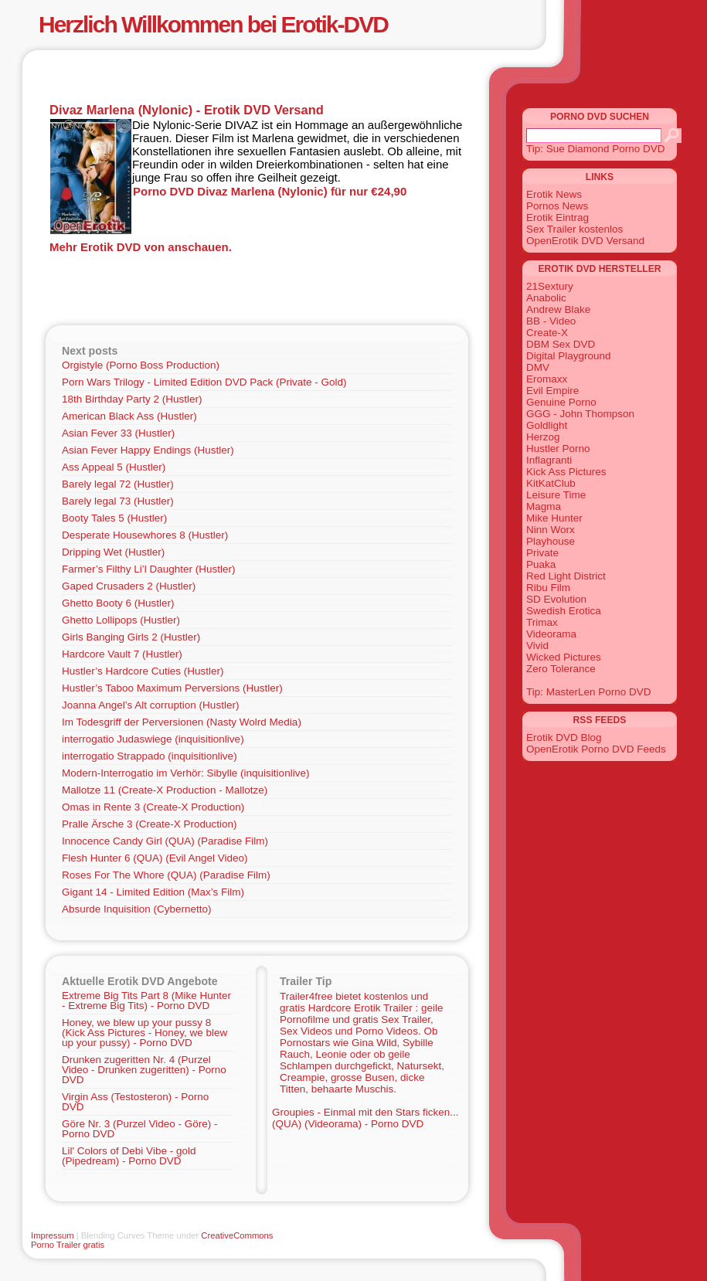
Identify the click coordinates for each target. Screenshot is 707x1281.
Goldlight (546, 425)
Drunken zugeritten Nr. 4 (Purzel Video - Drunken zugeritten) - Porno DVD (144, 1070)
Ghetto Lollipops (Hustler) (121, 620)
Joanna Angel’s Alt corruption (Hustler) (150, 705)
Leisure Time (556, 495)
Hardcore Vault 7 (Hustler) (122, 654)
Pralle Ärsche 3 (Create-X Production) (149, 824)
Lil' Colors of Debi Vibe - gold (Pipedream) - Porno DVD (128, 1156)
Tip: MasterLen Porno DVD (588, 692)
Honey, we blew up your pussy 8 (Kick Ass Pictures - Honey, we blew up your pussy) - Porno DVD (144, 1032)
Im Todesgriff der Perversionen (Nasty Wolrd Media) (181, 722)
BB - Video (551, 321)
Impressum (52, 1235)
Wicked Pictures (563, 657)
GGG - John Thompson (580, 414)
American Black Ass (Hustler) (129, 416)
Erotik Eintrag (557, 217)
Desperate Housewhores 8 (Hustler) (145, 535)
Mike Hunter (554, 518)
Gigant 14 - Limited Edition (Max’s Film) (153, 892)
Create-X (547, 332)
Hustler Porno (558, 448)
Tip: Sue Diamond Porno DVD (595, 149)
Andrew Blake (558, 309)
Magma (543, 506)
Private (542, 553)
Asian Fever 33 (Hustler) (118, 433)
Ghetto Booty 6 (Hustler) (118, 603)
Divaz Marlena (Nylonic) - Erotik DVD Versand (186, 110)
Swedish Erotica (563, 611)
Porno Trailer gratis (67, 1244)
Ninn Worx (550, 529)
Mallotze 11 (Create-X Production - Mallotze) (164, 790)
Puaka (541, 564)
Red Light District (566, 576)
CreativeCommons (237, 1235)
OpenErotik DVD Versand (585, 240)
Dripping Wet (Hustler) (113, 552)
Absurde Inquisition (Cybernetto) (137, 909)
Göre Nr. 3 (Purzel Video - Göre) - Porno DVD (140, 1129)
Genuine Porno (561, 402)
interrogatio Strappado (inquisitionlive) (149, 756)
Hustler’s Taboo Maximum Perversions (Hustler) (172, 688)
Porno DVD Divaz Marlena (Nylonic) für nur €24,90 (269, 191)
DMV (537, 367)
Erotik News (554, 194)
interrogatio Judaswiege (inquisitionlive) (153, 739)
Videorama (551, 634)
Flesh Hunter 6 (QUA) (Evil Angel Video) (155, 858)
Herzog (543, 437)
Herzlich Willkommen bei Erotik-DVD (213, 24)
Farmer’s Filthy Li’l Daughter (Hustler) (149, 569)
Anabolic (546, 298)
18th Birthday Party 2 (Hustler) (132, 399)
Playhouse (550, 541)
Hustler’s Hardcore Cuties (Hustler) (143, 671)
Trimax (542, 622)
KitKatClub (551, 483)
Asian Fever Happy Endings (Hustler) (148, 450)
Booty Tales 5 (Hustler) (114, 518)
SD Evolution (556, 599)
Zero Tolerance (561, 668)
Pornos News (557, 206)
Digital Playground (568, 356)
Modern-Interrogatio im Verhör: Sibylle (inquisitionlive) (185, 773)
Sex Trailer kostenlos (574, 229)
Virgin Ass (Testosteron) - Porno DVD (135, 1102)
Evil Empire (552, 390)
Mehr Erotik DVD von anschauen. (140, 246)
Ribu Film (548, 587)
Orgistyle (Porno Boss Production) (140, 365)
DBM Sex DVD (560, 344)
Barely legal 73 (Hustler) (118, 501)
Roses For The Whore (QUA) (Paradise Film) (166, 875)
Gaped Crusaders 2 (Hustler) (128, 586)
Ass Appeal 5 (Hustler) (113, 467)
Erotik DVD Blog (564, 737)
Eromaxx (546, 379)
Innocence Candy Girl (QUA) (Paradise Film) (165, 841)
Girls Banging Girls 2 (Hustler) (131, 637)
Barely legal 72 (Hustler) (118, 484)
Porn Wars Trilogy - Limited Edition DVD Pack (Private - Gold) (204, 382)
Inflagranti (549, 460)
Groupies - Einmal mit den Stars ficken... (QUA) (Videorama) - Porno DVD (365, 1118)
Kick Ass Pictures (566, 471)
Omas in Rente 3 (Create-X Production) (153, 807)
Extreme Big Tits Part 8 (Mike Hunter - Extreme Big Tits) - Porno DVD (146, 1000)
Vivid (537, 645)
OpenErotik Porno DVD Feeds (596, 749)
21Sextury (549, 286)
